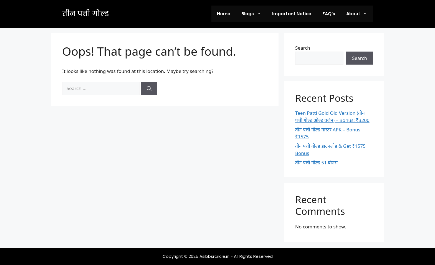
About (359, 14)
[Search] (149, 88)
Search (302, 48)
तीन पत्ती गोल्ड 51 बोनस (316, 162)
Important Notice (291, 14)
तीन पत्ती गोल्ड (85, 14)
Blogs (254, 14)
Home (223, 14)
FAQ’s (328, 14)
